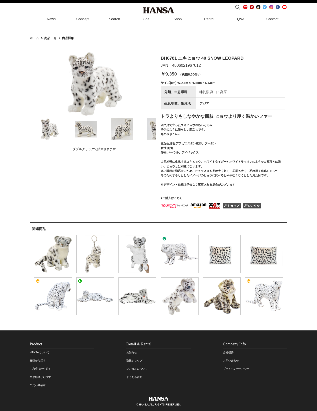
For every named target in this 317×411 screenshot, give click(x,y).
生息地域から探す (40, 377)
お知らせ (131, 352)
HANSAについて (39, 352)
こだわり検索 (38, 385)
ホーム (34, 38)
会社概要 (228, 352)
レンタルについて (136, 368)
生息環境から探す (40, 368)
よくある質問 (134, 377)
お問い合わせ (231, 360)
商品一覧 (50, 38)
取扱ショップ (134, 360)
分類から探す (38, 360)
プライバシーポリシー (236, 368)
